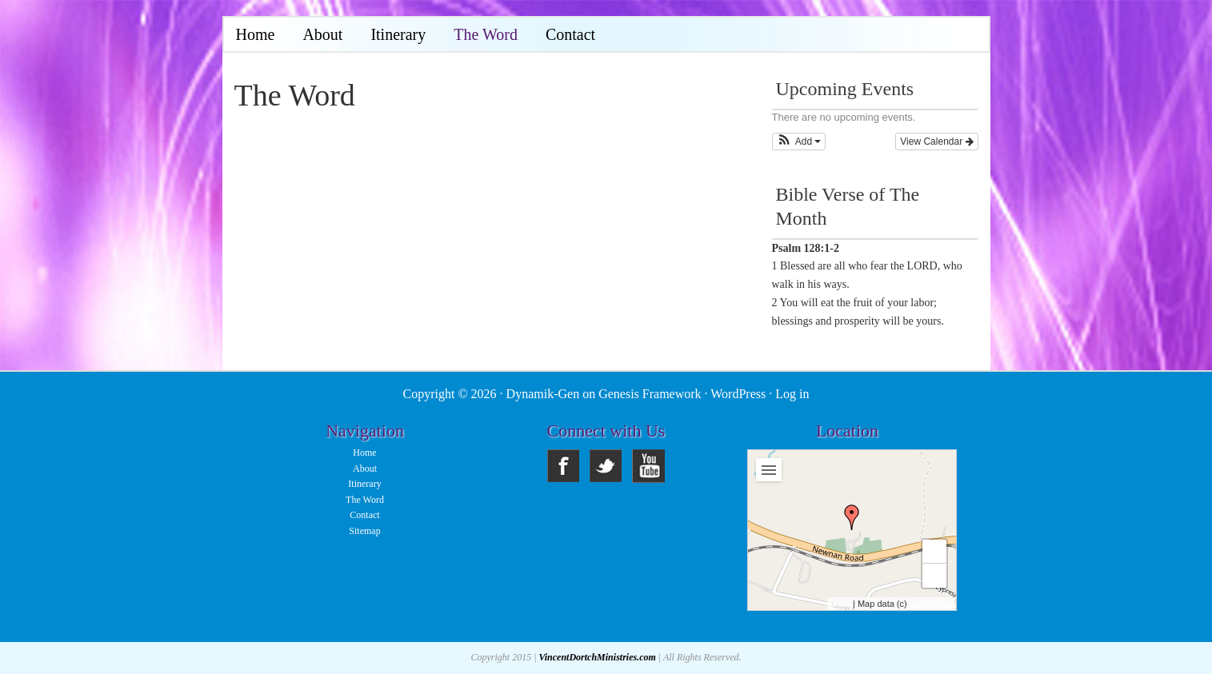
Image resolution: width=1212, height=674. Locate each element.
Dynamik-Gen (543, 394)
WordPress (738, 394)
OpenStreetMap (929, 604)
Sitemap (364, 530)
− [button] (935, 575)
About (365, 468)
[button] (799, 142)
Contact (364, 514)
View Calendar (936, 141)
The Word (365, 499)
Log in (792, 394)
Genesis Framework (649, 394)
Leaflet (840, 604)
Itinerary (364, 483)
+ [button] (935, 551)
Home (364, 452)
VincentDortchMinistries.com (596, 657)
